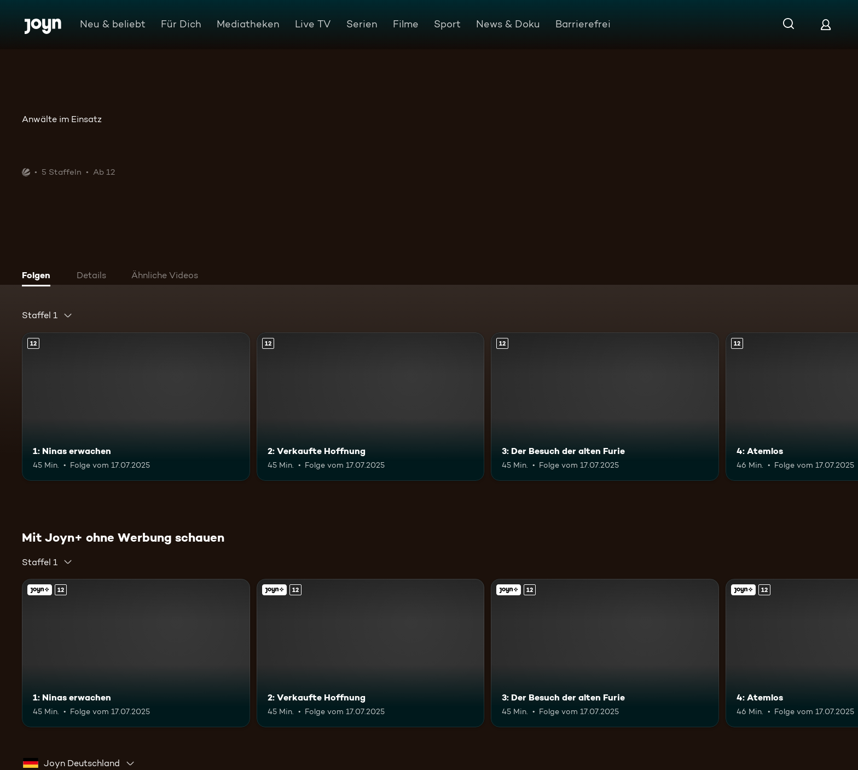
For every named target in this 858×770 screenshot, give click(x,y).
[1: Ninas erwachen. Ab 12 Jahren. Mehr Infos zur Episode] (136, 406)
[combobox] (47, 315)
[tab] (39, 276)
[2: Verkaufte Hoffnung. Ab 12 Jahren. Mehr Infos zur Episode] (371, 406)
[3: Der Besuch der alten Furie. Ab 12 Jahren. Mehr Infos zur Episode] (605, 406)
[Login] (825, 24)
